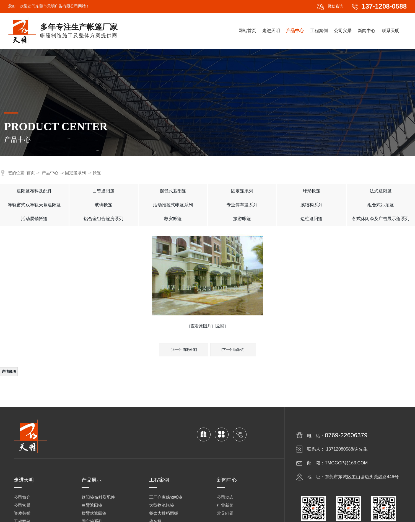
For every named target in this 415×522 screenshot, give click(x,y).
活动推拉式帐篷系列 (173, 204)
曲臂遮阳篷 (103, 191)
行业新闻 (225, 505)
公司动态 (225, 497)
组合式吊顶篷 (380, 204)
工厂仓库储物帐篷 (165, 497)
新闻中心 (366, 30)
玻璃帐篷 (103, 204)
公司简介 (22, 497)
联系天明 (391, 30)
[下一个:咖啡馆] (233, 350)
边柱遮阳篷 (311, 218)
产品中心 (295, 30)
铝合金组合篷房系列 (103, 218)
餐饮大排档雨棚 (163, 513)
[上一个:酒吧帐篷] (183, 350)
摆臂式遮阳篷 (173, 191)
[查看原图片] (201, 326)
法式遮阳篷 (381, 191)
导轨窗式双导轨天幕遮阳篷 (34, 204)
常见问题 (225, 513)
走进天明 (271, 30)
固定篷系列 (75, 173)
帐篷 (97, 173)
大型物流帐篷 (161, 505)
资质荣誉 (22, 513)
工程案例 (319, 30)
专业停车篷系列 (242, 204)
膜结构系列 (311, 204)
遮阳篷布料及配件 (34, 191)
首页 (31, 173)
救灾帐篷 (173, 218)
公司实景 (343, 30)
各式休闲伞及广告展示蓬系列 (380, 218)
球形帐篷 (311, 191)
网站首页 (247, 30)
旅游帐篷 (242, 218)
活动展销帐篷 (34, 218)
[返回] (220, 326)
